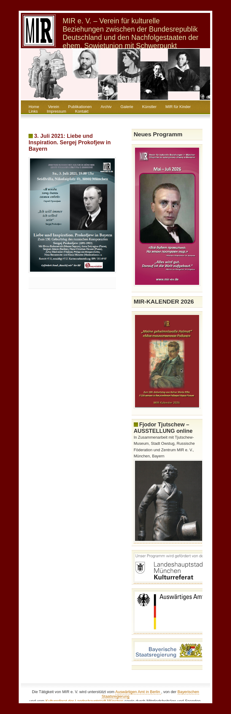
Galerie (127, 106)
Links (33, 111)
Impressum (56, 111)
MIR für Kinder (178, 106)
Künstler (149, 106)
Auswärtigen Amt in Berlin (138, 691)
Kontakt (81, 111)
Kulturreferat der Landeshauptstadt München (84, 701)
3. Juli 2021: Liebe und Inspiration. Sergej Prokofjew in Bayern (70, 142)
